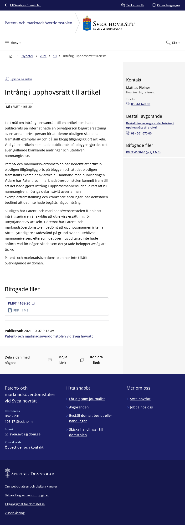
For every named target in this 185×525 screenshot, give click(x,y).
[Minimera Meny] (13, 42)
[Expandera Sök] (173, 42)
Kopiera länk (91, 360)
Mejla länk (57, 360)
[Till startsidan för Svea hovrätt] (10, 56)
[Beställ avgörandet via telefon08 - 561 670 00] (139, 133)
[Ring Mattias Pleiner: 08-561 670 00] (138, 104)
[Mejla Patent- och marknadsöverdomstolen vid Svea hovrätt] (23, 434)
